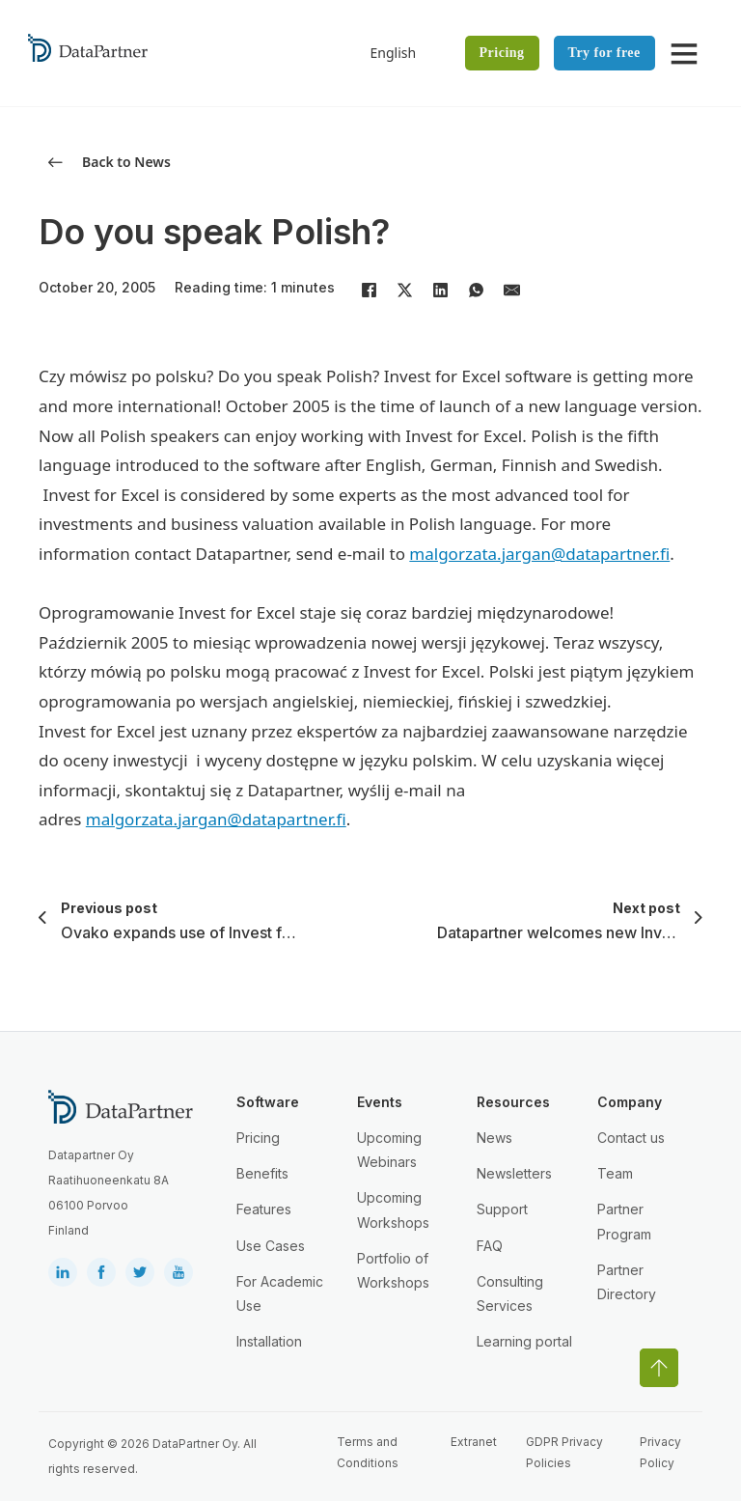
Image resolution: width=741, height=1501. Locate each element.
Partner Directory (626, 1282)
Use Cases (270, 1245)
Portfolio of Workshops (393, 1270)
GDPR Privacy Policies (564, 1452)
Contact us (631, 1137)
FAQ (490, 1245)
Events (379, 1102)
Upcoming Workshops (393, 1209)
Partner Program (624, 1221)
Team (615, 1173)
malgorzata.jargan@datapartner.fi (539, 553)
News (494, 1137)
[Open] (684, 53)
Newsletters (514, 1173)
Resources (513, 1102)
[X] (404, 289)
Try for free (604, 52)
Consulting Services (510, 1293)
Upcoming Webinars (389, 1149)
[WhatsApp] (475, 289)
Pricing (502, 52)
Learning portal (524, 1341)
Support (502, 1209)
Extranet (474, 1441)
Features (263, 1209)
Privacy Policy (660, 1452)
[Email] (511, 289)
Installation (269, 1341)
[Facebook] (368, 289)
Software (267, 1102)
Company (629, 1102)
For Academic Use (279, 1293)
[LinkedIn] (439, 289)
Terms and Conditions (367, 1452)
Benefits (262, 1173)
